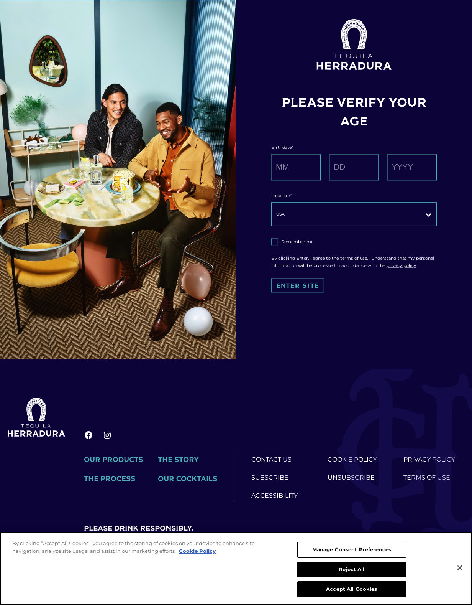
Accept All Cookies (351, 589)
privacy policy (401, 265)
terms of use (353, 258)
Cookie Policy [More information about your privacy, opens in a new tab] (197, 551)
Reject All (351, 569)
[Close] (459, 567)
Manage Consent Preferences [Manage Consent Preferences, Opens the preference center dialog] (351, 549)
